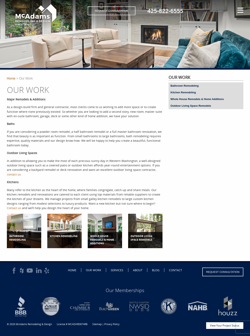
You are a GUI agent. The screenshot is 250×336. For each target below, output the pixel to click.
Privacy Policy (111, 324)
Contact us (14, 208)
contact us (14, 174)
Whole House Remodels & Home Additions (197, 99)
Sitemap (97, 324)
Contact (175, 270)
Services (117, 270)
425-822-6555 (165, 11)
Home (11, 78)
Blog (155, 270)
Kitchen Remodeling (183, 92)
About (137, 270)
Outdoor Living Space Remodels (191, 105)
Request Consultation (111, 10)
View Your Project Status (224, 325)
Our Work (93, 270)
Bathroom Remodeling (185, 85)
